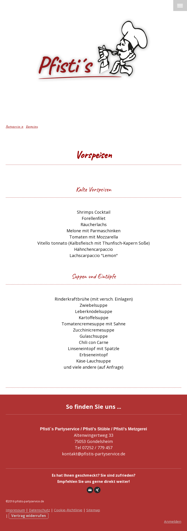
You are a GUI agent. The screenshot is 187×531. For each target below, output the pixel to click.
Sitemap (93, 510)
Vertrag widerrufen (28, 515)
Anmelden (172, 521)
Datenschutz (39, 510)
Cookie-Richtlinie (68, 510)
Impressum (15, 510)
